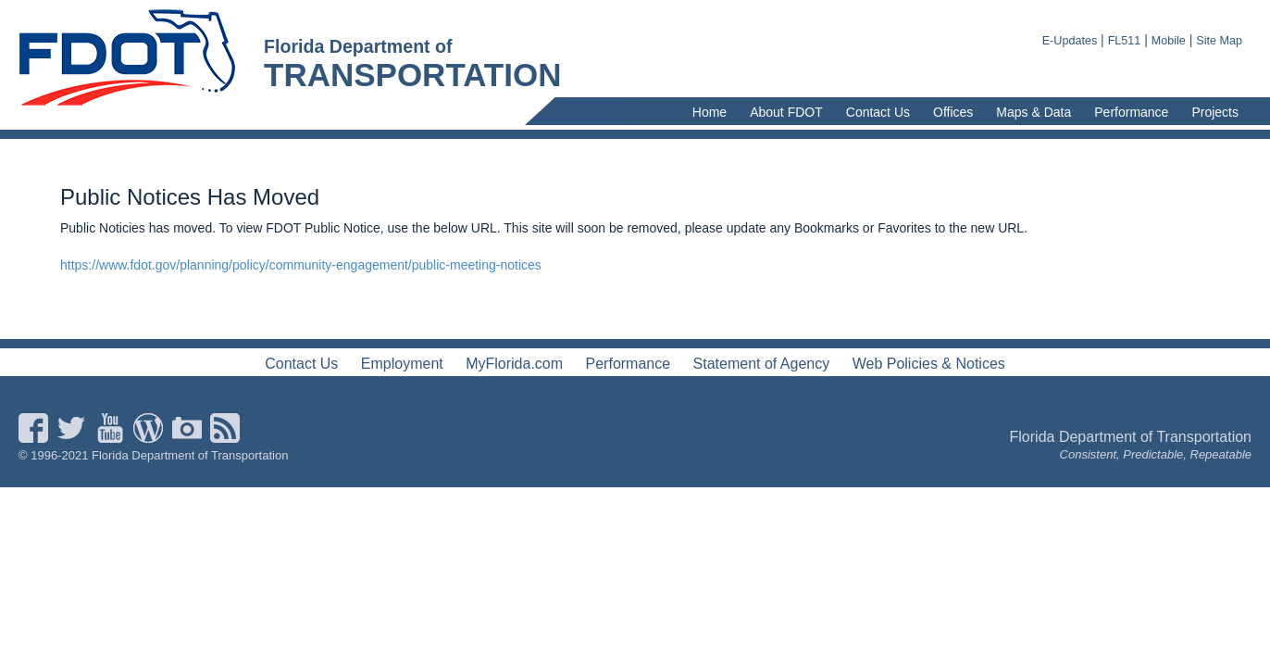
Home (709, 112)
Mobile (1169, 40)
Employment (402, 363)
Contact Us (878, 112)
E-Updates (1070, 40)
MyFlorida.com (514, 363)
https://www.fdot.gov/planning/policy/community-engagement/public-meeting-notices (301, 265)
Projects (1215, 112)
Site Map (1219, 40)
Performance (1131, 112)
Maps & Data (1033, 112)
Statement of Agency (761, 363)
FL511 (1124, 40)
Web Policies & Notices (929, 363)
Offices (953, 112)
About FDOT (786, 112)
